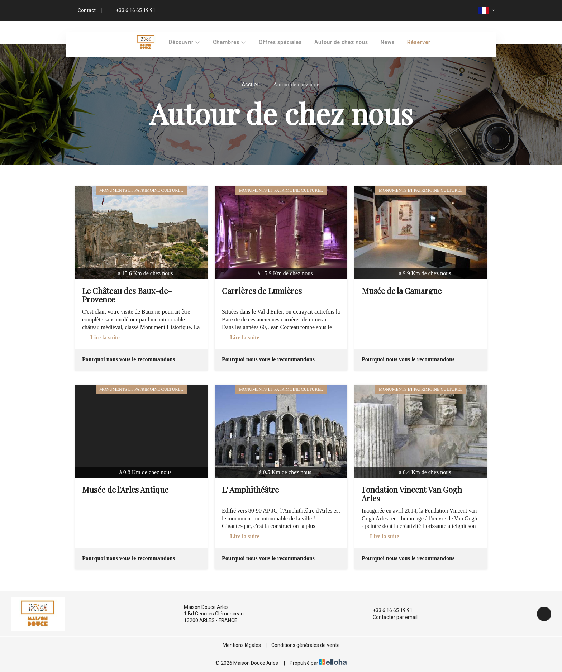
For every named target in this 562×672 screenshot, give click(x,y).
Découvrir (184, 42)
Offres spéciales (280, 42)
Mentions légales (242, 645)
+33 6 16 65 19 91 (389, 610)
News (388, 42)
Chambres (229, 42)
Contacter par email (391, 617)
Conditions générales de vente (305, 645)
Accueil (251, 84)
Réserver (418, 42)
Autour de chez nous (341, 42)
